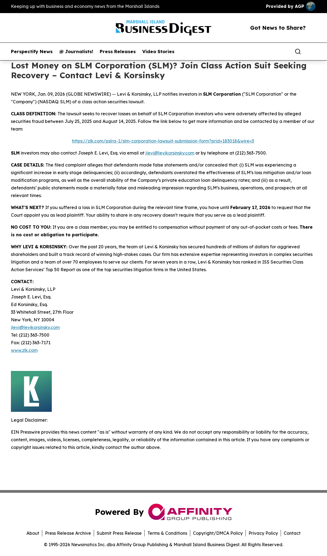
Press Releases (118, 51)
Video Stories (158, 51)
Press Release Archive (68, 533)
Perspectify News (32, 51)
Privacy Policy (263, 533)
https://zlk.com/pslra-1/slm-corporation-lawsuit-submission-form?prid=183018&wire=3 (163, 141)
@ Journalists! (76, 51)
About (32, 533)
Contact (292, 533)
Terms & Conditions (167, 533)
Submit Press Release (119, 533)
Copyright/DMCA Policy (218, 533)
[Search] (297, 51)
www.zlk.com (24, 350)
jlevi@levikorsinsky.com (170, 153)
